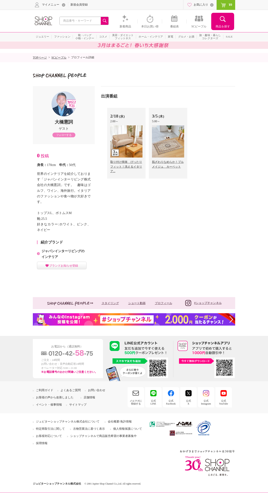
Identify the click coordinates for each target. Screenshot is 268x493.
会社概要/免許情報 (120, 421)
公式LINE (153, 402)
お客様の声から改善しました (55, 397)
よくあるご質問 (70, 390)
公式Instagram (206, 402)
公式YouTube (223, 402)
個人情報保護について (127, 428)
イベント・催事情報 (49, 404)
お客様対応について (49, 436)
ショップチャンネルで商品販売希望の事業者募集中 (103, 436)
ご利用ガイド (44, 390)
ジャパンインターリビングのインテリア (63, 253)
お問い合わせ (96, 390)
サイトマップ (78, 404)
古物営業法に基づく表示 (89, 428)
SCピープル (58, 57)
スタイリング (110, 303)
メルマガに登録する (136, 402)
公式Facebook (171, 402)
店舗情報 (89, 397)
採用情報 (41, 443)
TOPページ (40, 57)
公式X (188, 402)
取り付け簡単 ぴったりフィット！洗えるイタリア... (126, 166)
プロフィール (163, 303)
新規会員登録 (79, 4)
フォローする (63, 134)
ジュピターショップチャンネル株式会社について (68, 421)
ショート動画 (137, 303)
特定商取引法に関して (50, 428)
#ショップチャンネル (203, 303)
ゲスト (64, 128)
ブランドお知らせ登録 (63, 265)
